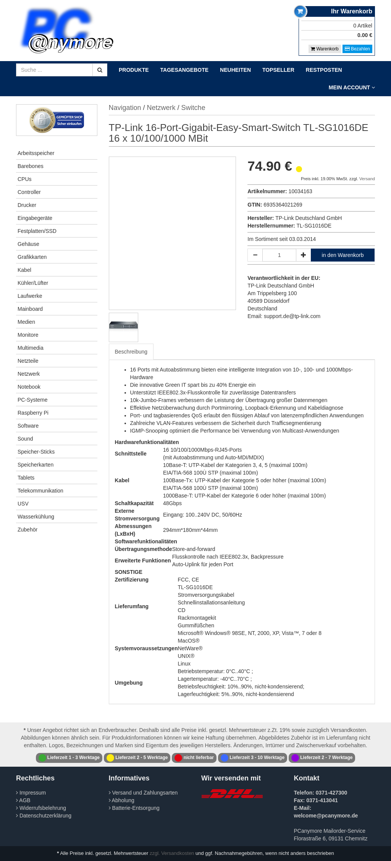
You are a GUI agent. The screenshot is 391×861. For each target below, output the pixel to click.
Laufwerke (30, 296)
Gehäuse (28, 244)
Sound (25, 439)
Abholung (121, 800)
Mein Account (352, 87)
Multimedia (31, 348)
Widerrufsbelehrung (41, 808)
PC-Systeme (33, 400)
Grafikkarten (32, 257)
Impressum (31, 793)
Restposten (324, 70)
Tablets (26, 478)
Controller (29, 192)
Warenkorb (325, 49)
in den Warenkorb (343, 255)
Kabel (24, 270)
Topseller (278, 70)
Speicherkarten (35, 465)
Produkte (134, 70)
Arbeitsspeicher (36, 153)
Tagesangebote (184, 70)
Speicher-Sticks (36, 452)
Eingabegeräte (35, 218)
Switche (193, 107)
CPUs (25, 179)
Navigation (125, 107)
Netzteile (28, 361)
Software (28, 426)
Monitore (28, 335)
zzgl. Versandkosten (172, 853)
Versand (367, 178)
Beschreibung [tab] (131, 352)
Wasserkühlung (36, 517)
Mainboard (30, 309)
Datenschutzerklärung (43, 816)
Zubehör (27, 530)
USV (23, 504)
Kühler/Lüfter (33, 283)
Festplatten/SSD (37, 231)
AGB (23, 800)
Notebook (29, 387)
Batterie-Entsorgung (134, 808)
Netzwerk (29, 374)
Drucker (27, 205)
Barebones (31, 166)
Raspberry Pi (33, 413)
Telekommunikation (40, 491)
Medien (26, 322)
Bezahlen (357, 49)
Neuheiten (235, 70)
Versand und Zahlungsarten (143, 793)
